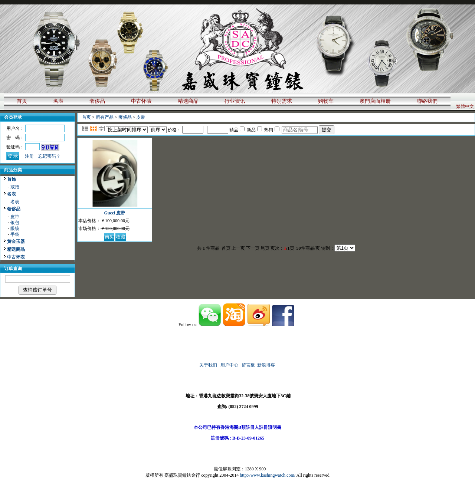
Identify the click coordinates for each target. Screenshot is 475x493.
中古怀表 (141, 101)
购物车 (326, 101)
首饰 (11, 179)
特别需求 (281, 101)
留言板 (248, 365)
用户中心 (229, 365)
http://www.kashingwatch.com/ (267, 475)
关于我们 (208, 365)
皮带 (14, 216)
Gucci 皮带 (114, 213)
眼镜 (14, 228)
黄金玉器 (16, 241)
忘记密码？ (49, 156)
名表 (58, 101)
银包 (14, 222)
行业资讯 (235, 101)
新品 (254, 129)
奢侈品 (97, 101)
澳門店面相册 (375, 101)
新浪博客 (266, 365)
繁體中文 (465, 106)
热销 (271, 129)
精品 (237, 129)
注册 (29, 156)
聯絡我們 (427, 101)
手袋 (14, 234)
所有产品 (105, 117)
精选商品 (188, 101)
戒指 (14, 187)
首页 (22, 101)
